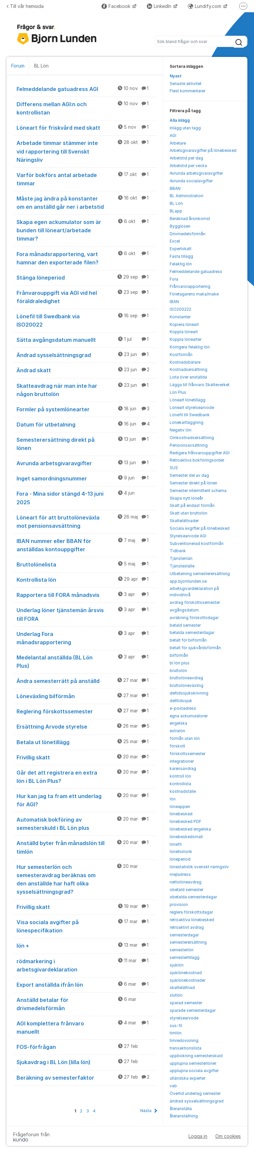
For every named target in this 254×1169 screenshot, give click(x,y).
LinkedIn (160, 6)
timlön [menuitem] (176, 1032)
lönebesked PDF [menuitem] (185, 821)
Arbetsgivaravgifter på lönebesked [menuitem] (203, 150)
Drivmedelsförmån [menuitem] (187, 233)
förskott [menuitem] (177, 745)
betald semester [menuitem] (185, 625)
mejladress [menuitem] (180, 874)
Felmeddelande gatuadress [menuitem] (196, 271)
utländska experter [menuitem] (187, 1078)
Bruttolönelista (86, 564)
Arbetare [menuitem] (178, 143)
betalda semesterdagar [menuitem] (192, 632)
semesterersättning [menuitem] (188, 942)
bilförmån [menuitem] (179, 655)
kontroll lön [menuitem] (180, 776)
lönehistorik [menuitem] (181, 851)
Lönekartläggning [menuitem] (186, 422)
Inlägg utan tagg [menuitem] (185, 127)
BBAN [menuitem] (175, 188)
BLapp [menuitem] (176, 210)
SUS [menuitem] (174, 467)
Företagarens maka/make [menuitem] (194, 294)
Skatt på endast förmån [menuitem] (192, 505)
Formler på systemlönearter (86, 409)
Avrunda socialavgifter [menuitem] (191, 180)
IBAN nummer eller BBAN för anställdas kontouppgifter (86, 545)
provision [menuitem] (179, 904)
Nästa (145, 1110)
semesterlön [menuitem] (181, 949)
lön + (86, 945)
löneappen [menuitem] (180, 806)
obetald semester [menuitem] (186, 889)
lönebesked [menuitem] (181, 813)
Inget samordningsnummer (86, 478)
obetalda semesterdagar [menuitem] (193, 896)
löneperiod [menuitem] (180, 859)
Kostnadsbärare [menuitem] (185, 362)
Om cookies (228, 1136)
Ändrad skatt (86, 370)
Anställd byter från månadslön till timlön (86, 847)
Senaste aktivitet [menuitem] (185, 83)
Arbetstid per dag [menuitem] (186, 158)
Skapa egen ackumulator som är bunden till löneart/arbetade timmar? (86, 230)
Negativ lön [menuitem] (180, 429)
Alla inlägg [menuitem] (180, 120)
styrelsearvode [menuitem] (184, 1017)
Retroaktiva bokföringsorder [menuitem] (197, 460)
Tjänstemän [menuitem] (181, 558)
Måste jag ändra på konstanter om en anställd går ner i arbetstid (86, 202)
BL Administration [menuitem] (186, 195)
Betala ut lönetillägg (86, 741)
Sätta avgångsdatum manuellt (86, 339)
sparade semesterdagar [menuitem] (193, 1010)
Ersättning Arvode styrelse (86, 726)
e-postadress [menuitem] (183, 708)
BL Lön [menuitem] (176, 203)
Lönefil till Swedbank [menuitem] (190, 414)
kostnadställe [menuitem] (183, 791)
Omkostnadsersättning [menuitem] (192, 437)
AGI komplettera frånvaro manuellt (86, 1027)
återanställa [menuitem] (181, 1108)
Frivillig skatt (86, 757)
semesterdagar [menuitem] (184, 934)
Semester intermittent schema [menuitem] (198, 490)
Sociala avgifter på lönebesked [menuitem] (200, 528)
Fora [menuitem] (174, 279)
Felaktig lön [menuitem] (181, 263)
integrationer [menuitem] (182, 761)
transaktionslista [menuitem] (185, 1048)
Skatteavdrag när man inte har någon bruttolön (86, 389)
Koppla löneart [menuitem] (184, 331)
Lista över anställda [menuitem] (188, 377)
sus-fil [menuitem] (176, 1025)
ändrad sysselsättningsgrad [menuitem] (197, 1101)
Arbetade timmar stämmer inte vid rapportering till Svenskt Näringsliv (86, 151)
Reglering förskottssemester (86, 711)
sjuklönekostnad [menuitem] (186, 972)
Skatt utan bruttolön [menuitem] (188, 513)
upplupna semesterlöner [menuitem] (193, 1063)
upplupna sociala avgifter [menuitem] (194, 1070)
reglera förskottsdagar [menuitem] (191, 912)
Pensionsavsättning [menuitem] (189, 445)
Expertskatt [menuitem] (180, 248)
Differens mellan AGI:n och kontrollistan (86, 108)
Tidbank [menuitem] (178, 550)
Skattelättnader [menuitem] (184, 520)
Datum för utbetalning (86, 424)
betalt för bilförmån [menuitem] (188, 640)
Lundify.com (205, 6)
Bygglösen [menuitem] (180, 226)
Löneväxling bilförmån (86, 695)
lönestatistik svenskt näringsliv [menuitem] (199, 866)
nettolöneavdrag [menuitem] (185, 881)
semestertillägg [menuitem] (184, 957)
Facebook (117, 6)
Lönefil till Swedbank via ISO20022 (86, 320)
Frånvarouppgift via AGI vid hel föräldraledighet (86, 296)
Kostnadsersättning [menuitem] (188, 369)
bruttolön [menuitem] (178, 670)
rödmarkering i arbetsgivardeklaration (86, 965)
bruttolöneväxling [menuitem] (186, 685)
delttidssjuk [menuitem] (181, 700)
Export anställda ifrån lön (86, 984)
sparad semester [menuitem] (186, 1002)
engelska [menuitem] (178, 723)
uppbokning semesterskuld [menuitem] (196, 1055)
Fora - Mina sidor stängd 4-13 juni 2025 (86, 497)
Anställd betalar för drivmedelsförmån (86, 1004)
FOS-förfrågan (86, 1046)
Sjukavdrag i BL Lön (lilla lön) (86, 1061)
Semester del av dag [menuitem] (189, 475)
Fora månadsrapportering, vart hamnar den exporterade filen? (86, 258)
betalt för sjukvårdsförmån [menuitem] (195, 647)
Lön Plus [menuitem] (178, 392)
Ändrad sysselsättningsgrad (86, 354)
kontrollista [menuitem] (180, 783)
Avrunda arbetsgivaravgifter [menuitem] (196, 173)
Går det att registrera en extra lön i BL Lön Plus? (86, 776)
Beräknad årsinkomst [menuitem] (190, 218)
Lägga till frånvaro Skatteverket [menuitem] (200, 384)
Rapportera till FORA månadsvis (86, 594)
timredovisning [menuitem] (184, 1040)
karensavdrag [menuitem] (183, 768)
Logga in (198, 1136)
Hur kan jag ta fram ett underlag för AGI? (86, 800)
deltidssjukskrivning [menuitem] (189, 693)
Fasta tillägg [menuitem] (181, 256)
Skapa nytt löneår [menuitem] (186, 498)
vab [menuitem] (173, 1085)
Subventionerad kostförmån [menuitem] (197, 543)
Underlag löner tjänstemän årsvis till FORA (86, 614)
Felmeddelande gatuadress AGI (86, 88)
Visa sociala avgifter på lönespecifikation (86, 926)
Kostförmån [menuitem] (181, 354)
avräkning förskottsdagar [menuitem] (194, 617)
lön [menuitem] (173, 798)
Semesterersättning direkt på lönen (86, 443)
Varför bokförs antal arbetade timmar (86, 179)
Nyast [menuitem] (176, 75)
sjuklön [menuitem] (177, 965)
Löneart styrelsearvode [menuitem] (192, 407)
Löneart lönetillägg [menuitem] (187, 399)
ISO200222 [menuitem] (180, 309)
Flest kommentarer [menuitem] (187, 90)
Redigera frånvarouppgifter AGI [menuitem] (200, 452)
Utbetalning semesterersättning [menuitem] (200, 573)
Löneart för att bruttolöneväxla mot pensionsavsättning (86, 521)
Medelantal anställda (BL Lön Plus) (86, 661)
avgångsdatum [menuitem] (184, 609)
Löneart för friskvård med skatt (86, 127)
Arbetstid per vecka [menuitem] (188, 165)
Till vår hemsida (25, 6)
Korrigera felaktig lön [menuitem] (190, 346)
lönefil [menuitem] (176, 844)
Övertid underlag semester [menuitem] (195, 1093)
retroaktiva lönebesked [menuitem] (192, 919)
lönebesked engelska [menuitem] (190, 829)
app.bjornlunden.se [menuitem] (188, 581)
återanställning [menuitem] (184, 1115)
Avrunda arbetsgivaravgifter (86, 463)
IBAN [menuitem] (174, 301)
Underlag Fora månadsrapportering (86, 638)
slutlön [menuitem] (176, 995)
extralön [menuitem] (177, 730)
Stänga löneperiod (86, 277)
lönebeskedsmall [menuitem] (186, 836)
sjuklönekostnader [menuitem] (187, 980)
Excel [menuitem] (175, 241)
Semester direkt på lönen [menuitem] (193, 482)
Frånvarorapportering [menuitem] (190, 286)
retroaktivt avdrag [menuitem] (187, 927)
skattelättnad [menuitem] (182, 987)
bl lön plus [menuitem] (180, 662)
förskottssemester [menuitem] (187, 753)
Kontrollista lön (86, 579)
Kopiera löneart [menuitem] (184, 324)
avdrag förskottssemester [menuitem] (195, 602)
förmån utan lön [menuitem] (185, 738)
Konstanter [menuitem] (180, 316)
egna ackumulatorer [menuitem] (189, 715)
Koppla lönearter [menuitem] (185, 339)
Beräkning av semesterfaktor (86, 1077)
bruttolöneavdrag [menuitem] (186, 677)
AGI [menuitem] (173, 135)
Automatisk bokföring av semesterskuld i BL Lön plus (86, 823)
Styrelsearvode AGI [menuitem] (188, 535)
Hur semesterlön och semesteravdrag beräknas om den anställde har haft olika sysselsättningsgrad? (86, 879)
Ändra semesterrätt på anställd (86, 680)
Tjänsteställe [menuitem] (182, 565)
